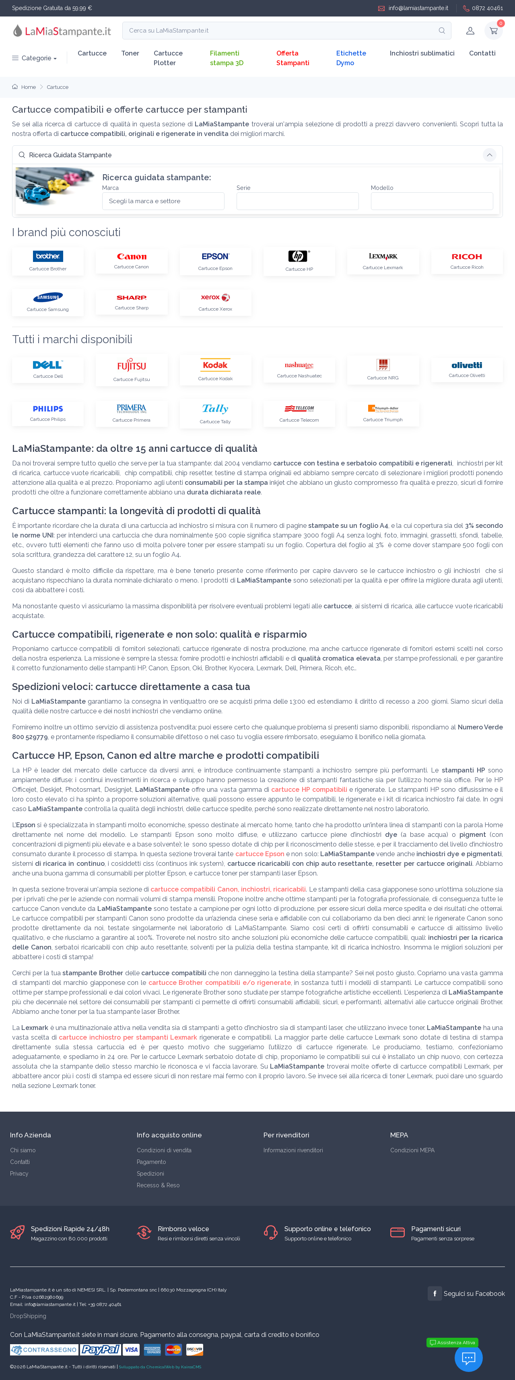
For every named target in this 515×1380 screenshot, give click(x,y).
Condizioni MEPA (412, 1150)
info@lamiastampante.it (413, 8)
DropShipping (28, 1316)
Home (24, 87)
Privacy (19, 1173)
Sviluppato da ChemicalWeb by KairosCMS (160, 1367)
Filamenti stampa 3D (226, 58)
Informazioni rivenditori (293, 1150)
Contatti (482, 53)
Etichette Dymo (351, 58)
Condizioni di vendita (164, 1150)
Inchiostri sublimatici (422, 53)
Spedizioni (150, 1173)
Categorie (32, 58)
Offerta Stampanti (292, 58)
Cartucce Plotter (168, 58)
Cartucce (92, 53)
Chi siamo (23, 1150)
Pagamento (151, 1162)
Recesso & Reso (158, 1185)
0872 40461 (483, 8)
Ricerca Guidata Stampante (65, 155)
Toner (130, 53)
